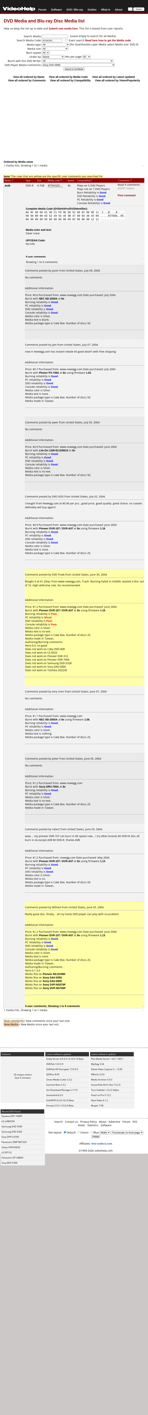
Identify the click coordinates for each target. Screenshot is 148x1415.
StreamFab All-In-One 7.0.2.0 (105, 1084)
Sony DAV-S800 (56, 666)
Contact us (71, 1121)
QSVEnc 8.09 (52, 1074)
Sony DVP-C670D (10, 1136)
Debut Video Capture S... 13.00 (106, 1069)
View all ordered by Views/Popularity (117, 80)
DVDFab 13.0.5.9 (54, 1064)
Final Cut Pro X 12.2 (101, 1095)
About (118, 9)
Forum (42, 9)
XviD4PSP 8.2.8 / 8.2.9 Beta (60, 1100)
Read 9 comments (129, 184)
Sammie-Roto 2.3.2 (56, 1084)
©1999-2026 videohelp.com (96, 1150)
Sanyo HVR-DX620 (10, 1147)
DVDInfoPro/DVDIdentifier (70, 208)
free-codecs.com (102, 1143)
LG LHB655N (8, 1121)
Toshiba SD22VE (57, 670)
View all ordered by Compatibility (70, 80)
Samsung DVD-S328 (59, 663)
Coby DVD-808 (56, 649)
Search (58, 1121)
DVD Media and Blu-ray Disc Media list (44, 21)
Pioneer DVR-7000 (58, 659)
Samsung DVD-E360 (11, 1131)
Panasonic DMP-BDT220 (14, 1142)
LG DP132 (6, 1152)
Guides (92, 9)
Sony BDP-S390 (9, 1162)
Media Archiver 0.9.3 (101, 1079)
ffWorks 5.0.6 (98, 1074)
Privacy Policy (88, 1121)
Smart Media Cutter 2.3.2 (59, 1079)
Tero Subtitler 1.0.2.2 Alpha (105, 1090)
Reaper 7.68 (97, 1105)
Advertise (114, 1121)
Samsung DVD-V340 (11, 1126)
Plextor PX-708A (49, 372)
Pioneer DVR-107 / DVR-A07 (56, 528)
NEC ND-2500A (48, 298)
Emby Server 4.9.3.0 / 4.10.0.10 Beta (64, 1058)
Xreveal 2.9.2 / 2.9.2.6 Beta (60, 1105)
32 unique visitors (23, 1074)
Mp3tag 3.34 (97, 1064)
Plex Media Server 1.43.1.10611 (107, 1058)
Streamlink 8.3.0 (54, 1095)
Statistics (92, 1125)
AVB (7, 185)
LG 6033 (52, 652)
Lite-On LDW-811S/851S (53, 450)
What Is (105, 9)
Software (56, 9)
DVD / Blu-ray (74, 9)
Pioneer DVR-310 (57, 656)
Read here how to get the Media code (108, 40)
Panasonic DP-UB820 (12, 1157)
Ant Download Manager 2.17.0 (62, 1090)
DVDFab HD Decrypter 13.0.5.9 (62, 1069)
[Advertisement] (72, 121)
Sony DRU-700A (49, 786)
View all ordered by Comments (27, 80)
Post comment (126, 195)
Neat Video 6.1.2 (99, 1100)
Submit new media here (63, 28)
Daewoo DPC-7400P (11, 1116)
